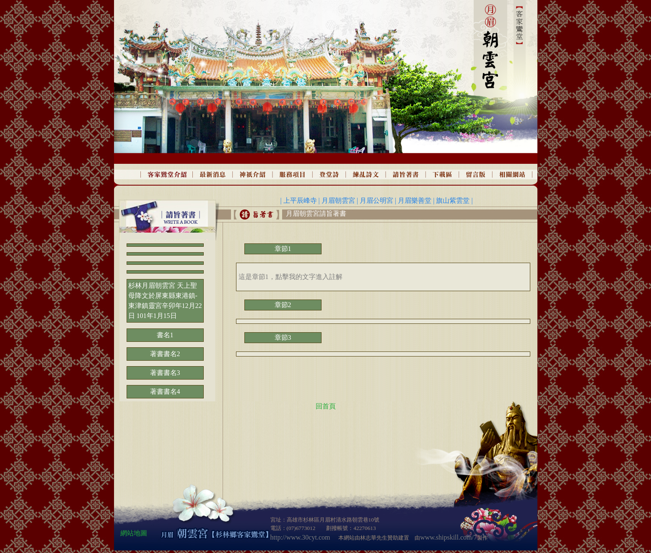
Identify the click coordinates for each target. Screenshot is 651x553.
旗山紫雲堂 (453, 200)
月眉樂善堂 (414, 200)
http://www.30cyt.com (300, 537)
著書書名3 (165, 372)
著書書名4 (165, 391)
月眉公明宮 (376, 200)
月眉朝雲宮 (338, 200)
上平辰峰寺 (301, 200)
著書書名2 (165, 353)
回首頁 (326, 406)
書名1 (165, 335)
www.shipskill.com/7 (448, 537)
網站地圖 (133, 533)
